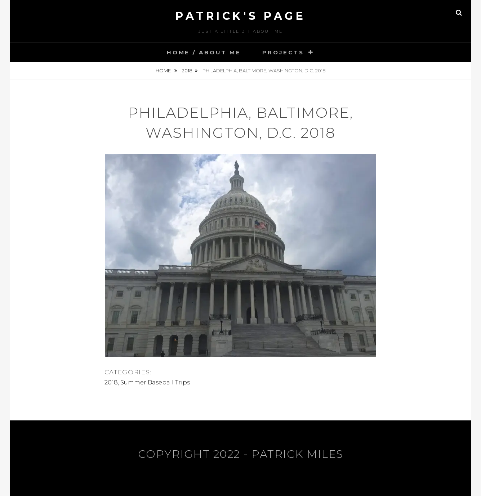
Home (164, 70)
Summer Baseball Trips (155, 382)
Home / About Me (204, 52)
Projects (283, 52)
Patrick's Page (240, 16)
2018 (187, 70)
